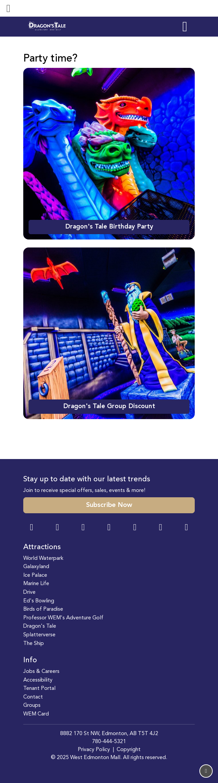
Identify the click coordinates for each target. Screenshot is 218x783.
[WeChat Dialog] (135, 528)
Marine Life (36, 583)
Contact (33, 697)
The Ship (33, 643)
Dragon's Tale (39, 626)
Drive (29, 592)
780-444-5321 (109, 741)
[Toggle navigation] (8, 8)
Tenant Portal (39, 688)
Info (30, 660)
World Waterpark (43, 558)
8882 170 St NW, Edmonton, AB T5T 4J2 (109, 733)
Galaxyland (36, 566)
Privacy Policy (94, 749)
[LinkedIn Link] (186, 528)
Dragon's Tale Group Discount (109, 406)
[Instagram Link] (57, 528)
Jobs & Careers (41, 671)
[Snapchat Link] (83, 528)
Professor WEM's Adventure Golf (63, 618)
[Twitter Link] (109, 528)
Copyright (129, 749)
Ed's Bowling (38, 601)
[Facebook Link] (31, 528)
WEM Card (36, 714)
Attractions (42, 547)
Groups (32, 705)
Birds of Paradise (43, 609)
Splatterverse (39, 635)
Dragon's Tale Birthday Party (109, 227)
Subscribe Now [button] (109, 505)
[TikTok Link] (160, 528)
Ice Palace (35, 575)
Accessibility (38, 680)
